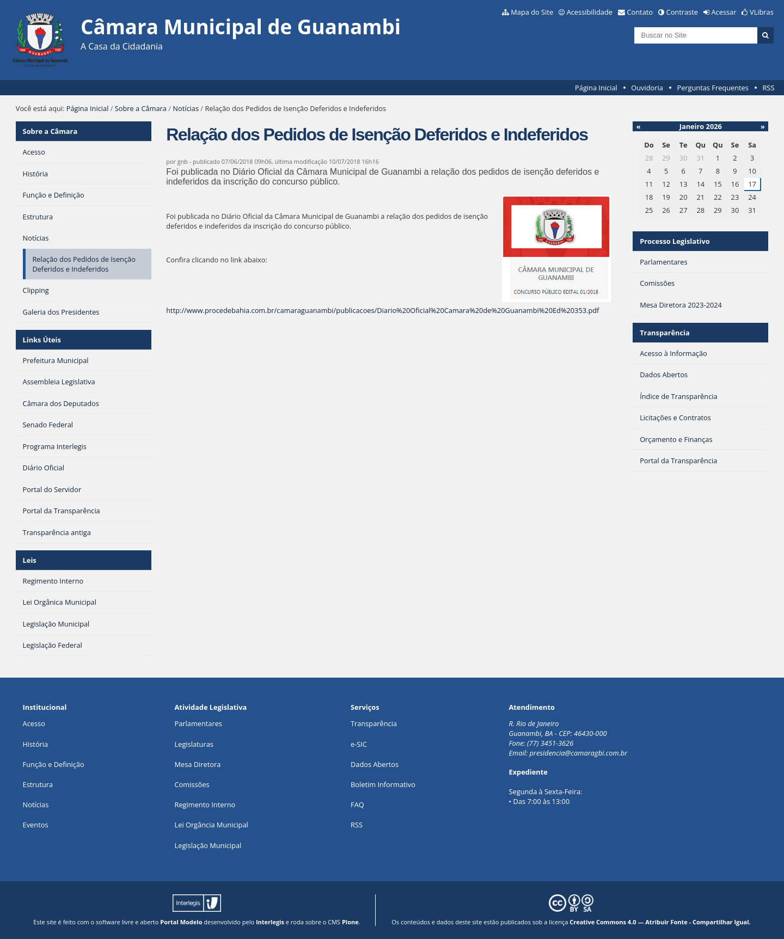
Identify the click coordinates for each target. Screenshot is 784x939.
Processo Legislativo (674, 241)
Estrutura (38, 784)
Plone (350, 922)
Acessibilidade (589, 12)
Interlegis (270, 922)
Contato (640, 12)
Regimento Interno (205, 804)
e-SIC (359, 744)
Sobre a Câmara (141, 108)
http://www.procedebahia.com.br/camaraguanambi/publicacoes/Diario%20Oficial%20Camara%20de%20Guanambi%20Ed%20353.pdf (382, 310)
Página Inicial (596, 88)
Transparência (665, 332)
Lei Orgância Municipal (211, 825)
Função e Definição (53, 764)
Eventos (35, 825)
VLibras (762, 12)
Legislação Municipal (208, 845)
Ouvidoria (647, 88)
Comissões (192, 784)
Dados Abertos (375, 764)
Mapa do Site (532, 12)
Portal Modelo (181, 922)
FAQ (357, 804)
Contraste (682, 12)
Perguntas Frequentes (712, 88)
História (35, 744)
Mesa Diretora (198, 764)
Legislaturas (194, 744)
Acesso (34, 723)
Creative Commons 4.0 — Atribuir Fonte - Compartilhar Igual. (660, 922)
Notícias (186, 108)
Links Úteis (42, 340)
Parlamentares (198, 723)
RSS (768, 88)
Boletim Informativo (383, 784)
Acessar (724, 12)
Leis (29, 560)
